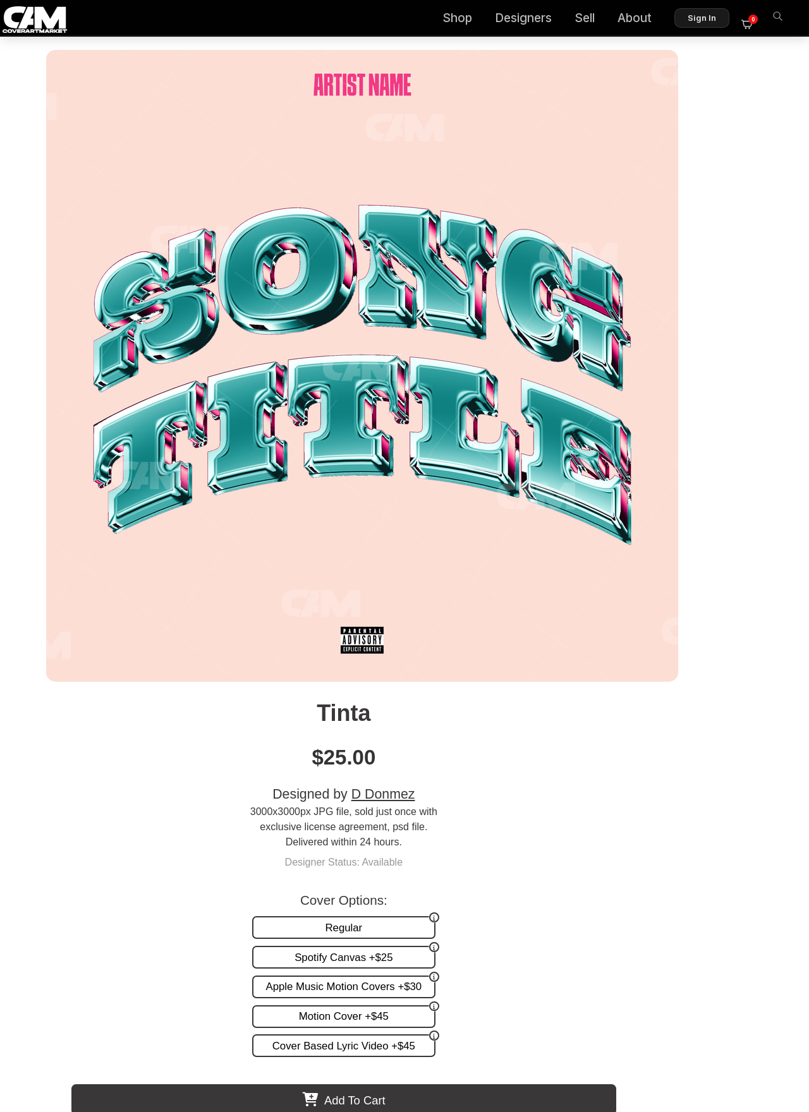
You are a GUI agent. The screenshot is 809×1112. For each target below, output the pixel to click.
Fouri (316, 706)
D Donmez (668, 159)
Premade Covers (460, 800)
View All (477, 512)
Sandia (670, 706)
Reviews (750, 826)
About (642, 19)
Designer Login (360, 1047)
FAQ (759, 813)
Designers (530, 19)
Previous (41, 622)
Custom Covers (457, 813)
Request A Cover (460, 826)
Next (767, 622)
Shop (465, 19)
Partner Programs (729, 852)
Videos (437, 852)
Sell (592, 19)
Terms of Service (444, 1047)
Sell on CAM (741, 840)
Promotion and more (468, 840)
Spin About (492, 706)
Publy (139, 706)
